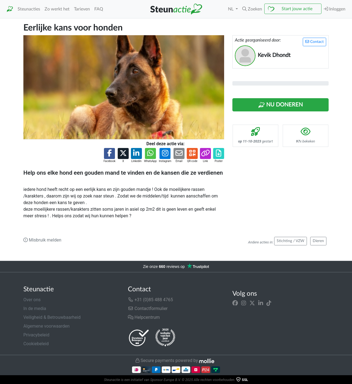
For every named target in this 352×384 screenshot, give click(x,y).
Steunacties (29, 9)
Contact (314, 42)
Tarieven (82, 9)
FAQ (98, 9)
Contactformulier (148, 308)
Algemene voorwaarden (46, 326)
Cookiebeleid (36, 343)
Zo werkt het (57, 9)
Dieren (318, 241)
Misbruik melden (42, 240)
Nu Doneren (280, 105)
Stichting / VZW (290, 241)
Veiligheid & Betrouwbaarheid (52, 317)
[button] (252, 9)
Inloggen (334, 9)
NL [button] (231, 9)
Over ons (32, 299)
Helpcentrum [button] (144, 317)
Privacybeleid (36, 335)
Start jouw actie (297, 9)
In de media (34, 308)
